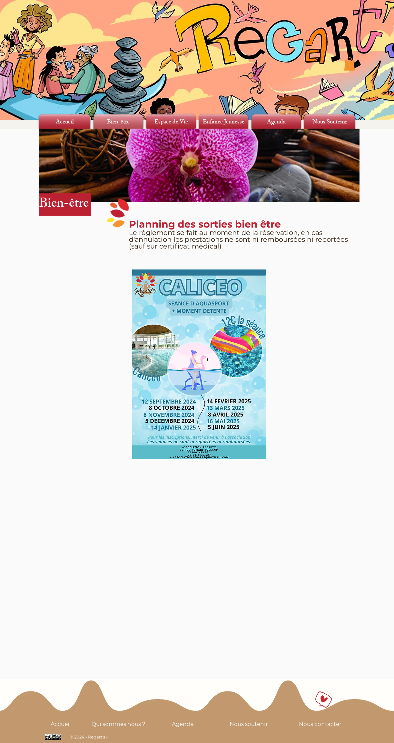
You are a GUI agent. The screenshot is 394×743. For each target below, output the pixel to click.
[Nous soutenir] (248, 724)
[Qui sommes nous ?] (118, 724)
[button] (349, 64)
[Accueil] (60, 724)
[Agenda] (182, 724)
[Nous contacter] (320, 724)
